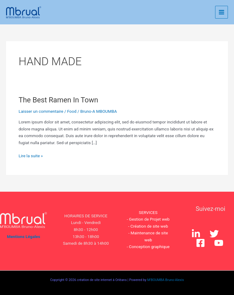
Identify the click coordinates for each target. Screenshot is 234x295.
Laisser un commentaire (41, 111)
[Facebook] (200, 242)
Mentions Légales (23, 236)
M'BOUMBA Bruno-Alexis (165, 280)
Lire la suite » (31, 155)
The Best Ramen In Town (58, 100)
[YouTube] (218, 242)
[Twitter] (214, 233)
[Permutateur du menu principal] (221, 12)
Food (71, 111)
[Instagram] (195, 233)
